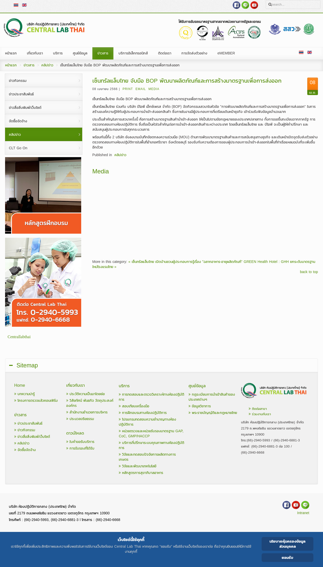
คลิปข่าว (47, 65)
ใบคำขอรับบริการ (80, 441)
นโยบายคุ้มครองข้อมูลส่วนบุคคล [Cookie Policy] (287, 543)
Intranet (303, 513)
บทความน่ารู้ (24, 394)
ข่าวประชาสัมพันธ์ (28, 423)
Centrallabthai (19, 337)
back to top (309, 272)
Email (140, 89)
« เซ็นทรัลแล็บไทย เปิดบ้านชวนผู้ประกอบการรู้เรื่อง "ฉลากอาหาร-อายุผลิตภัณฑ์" (185, 261)
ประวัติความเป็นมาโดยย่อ (85, 394)
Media (153, 89)
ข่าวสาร (29, 65)
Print (128, 89)
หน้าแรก (11, 65)
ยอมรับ (287, 557)
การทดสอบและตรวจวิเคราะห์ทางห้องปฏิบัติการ (151, 397)
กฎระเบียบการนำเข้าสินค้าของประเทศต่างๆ (212, 397)
